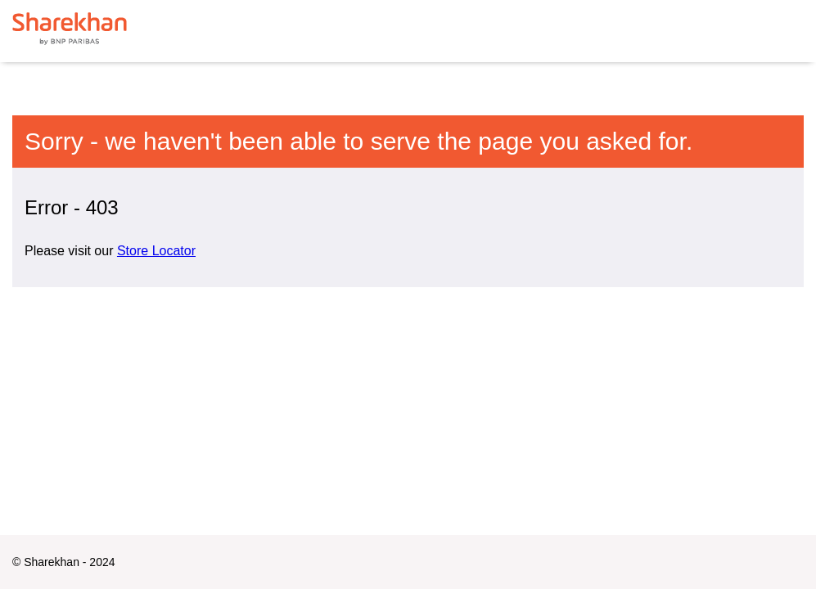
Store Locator (156, 251)
